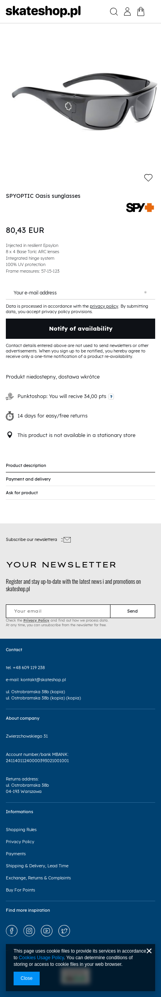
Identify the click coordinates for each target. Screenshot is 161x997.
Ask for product (22, 492)
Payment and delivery (28, 479)
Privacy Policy (36, 620)
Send (132, 611)
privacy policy (104, 306)
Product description (26, 465)
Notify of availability (80, 328)
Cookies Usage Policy (41, 957)
